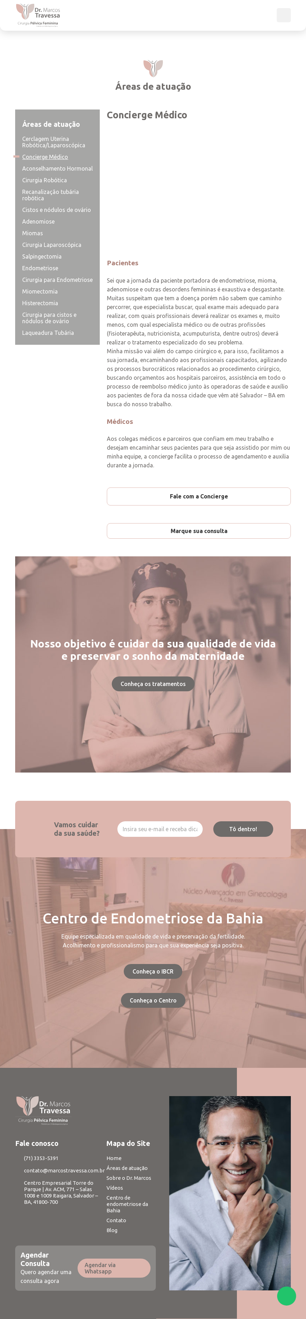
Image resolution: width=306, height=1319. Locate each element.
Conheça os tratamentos (153, 684)
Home (114, 1158)
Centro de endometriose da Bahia (127, 1204)
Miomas (32, 233)
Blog (111, 1230)
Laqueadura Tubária (48, 333)
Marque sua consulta (199, 531)
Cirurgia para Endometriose (57, 280)
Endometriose (40, 268)
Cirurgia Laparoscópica (51, 245)
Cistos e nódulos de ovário (56, 210)
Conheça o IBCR (153, 971)
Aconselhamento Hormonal (57, 168)
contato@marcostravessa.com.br (64, 1170)
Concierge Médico (45, 157)
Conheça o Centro (153, 1000)
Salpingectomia (42, 256)
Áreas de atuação (127, 1168)
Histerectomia (40, 303)
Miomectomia (40, 291)
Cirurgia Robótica (44, 180)
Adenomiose (38, 221)
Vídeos (114, 1188)
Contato (116, 1220)
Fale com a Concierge (199, 496)
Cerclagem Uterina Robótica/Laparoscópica (53, 142)
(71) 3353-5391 (41, 1158)
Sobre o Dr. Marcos (128, 1178)
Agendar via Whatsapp (100, 1268)
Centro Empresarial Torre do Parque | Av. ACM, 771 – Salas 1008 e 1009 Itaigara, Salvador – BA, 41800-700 (61, 1192)
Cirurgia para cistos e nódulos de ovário (49, 318)
